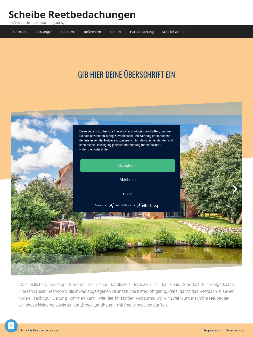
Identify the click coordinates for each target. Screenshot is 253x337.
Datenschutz (235, 330)
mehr (127, 193)
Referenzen (92, 31)
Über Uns (68, 31)
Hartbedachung (142, 31)
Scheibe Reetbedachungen (72, 14)
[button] (18, 189)
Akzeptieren (127, 165)
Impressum (212, 330)
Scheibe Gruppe (174, 31)
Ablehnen (127, 179)
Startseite (20, 31)
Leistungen (44, 31)
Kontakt (115, 31)
